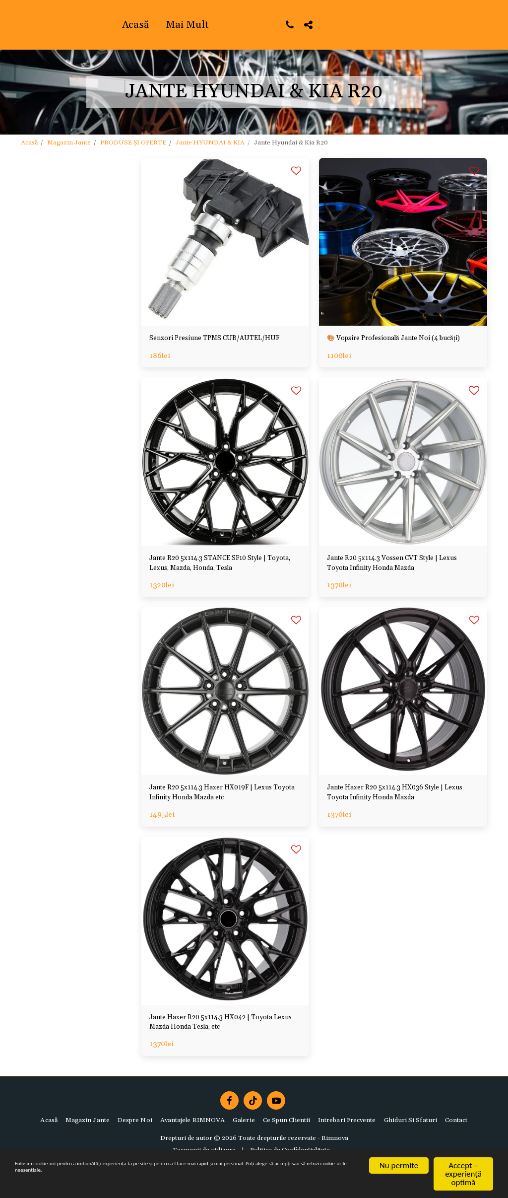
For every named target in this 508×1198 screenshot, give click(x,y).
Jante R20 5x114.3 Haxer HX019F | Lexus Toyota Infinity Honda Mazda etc (223, 813)
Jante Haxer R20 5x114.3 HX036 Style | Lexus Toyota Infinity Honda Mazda (397, 813)
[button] (395, 24)
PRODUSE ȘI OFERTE (133, 142)
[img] (403, 242)
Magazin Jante (69, 142)
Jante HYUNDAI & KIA (210, 142)
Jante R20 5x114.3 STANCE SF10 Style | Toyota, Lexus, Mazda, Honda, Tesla (220, 579)
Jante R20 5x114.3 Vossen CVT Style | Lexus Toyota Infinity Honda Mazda (394, 579)
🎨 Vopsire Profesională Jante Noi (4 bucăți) (393, 345)
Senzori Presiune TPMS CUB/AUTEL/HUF (192, 345)
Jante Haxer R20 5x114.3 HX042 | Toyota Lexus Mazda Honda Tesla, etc (223, 1047)
